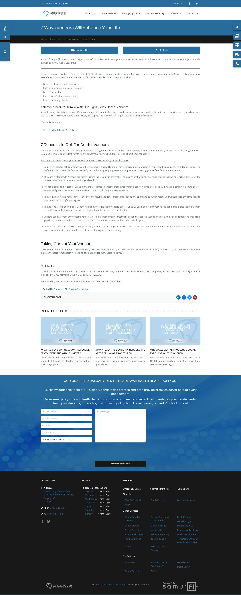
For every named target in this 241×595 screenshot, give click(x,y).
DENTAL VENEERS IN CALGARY (58, 129)
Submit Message (120, 463)
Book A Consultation (77, 289)
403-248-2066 (60, 3)
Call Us (161, 50)
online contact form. (112, 281)
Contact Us (79, 50)
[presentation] (120, 451)
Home (44, 39)
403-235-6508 (56, 514)
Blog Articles (54, 39)
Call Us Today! (51, 289)
